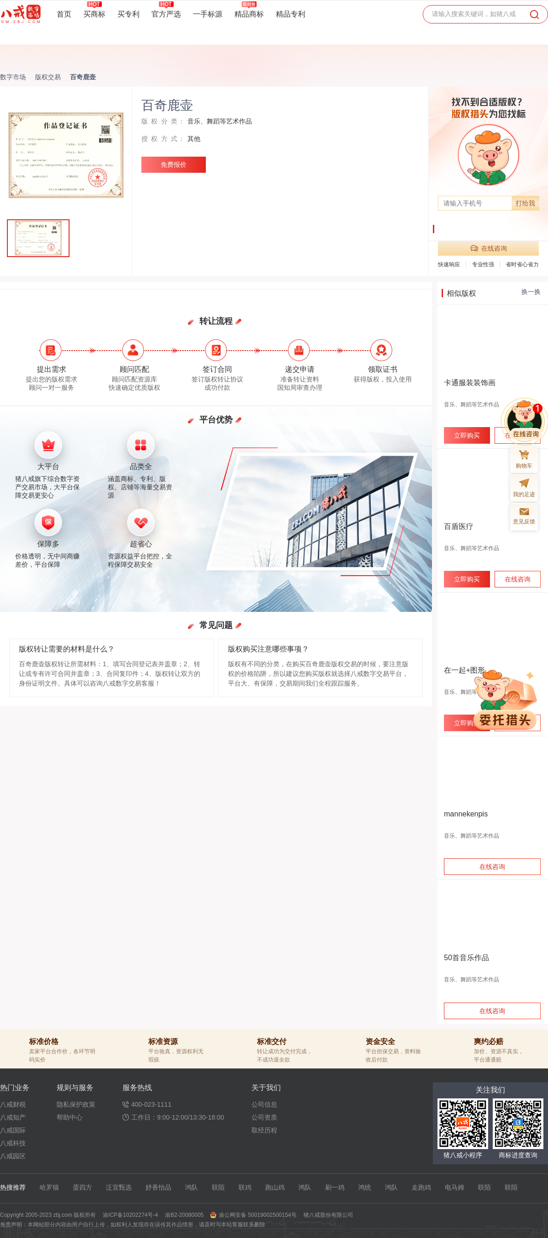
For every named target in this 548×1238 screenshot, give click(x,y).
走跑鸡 (421, 1187)
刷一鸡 (334, 1187)
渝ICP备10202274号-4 (130, 1215)
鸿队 (191, 1187)
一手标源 (207, 14)
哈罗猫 (49, 1187)
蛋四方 (82, 1187)
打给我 (525, 203)
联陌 (218, 1187)
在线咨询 (488, 248)
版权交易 (48, 77)
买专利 (128, 14)
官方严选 (166, 14)
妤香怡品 (158, 1187)
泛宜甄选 (119, 1187)
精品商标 (249, 14)
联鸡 (245, 1187)
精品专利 (290, 14)
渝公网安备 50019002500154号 (258, 1215)
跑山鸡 (275, 1187)
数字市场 (13, 77)
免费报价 (174, 164)
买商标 (94, 14)
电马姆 (454, 1187)
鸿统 (364, 1187)
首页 (64, 14)
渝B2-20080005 (184, 1215)
